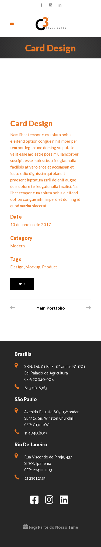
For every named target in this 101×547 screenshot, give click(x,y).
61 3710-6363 (36, 388)
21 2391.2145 (35, 478)
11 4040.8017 (36, 433)
